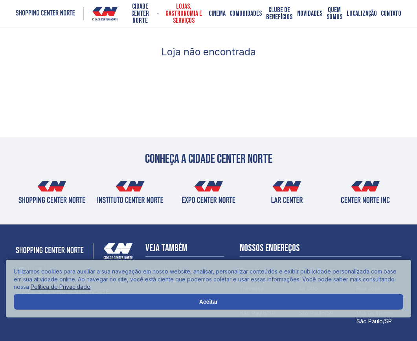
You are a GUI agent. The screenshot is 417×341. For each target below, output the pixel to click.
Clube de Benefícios (279, 14)
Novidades (309, 13)
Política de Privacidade (60, 286)
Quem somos (334, 14)
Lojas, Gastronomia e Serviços (183, 13)
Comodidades (246, 13)
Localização (362, 13)
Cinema (217, 13)
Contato (391, 13)
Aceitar (208, 302)
